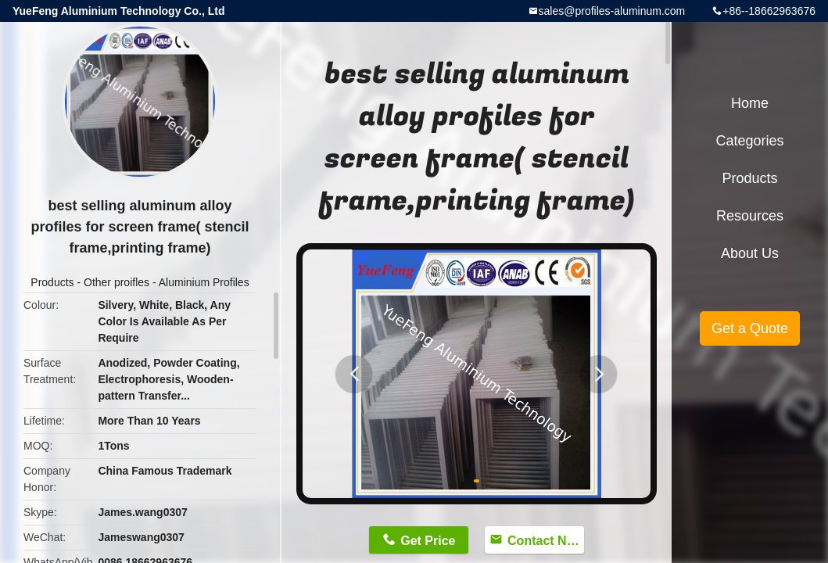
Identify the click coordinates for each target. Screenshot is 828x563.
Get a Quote (750, 328)
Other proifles (116, 282)
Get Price (427, 540)
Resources (749, 216)
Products (51, 282)
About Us (750, 253)
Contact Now (545, 540)
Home (750, 103)
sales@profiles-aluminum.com (612, 11)
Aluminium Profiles (204, 282)
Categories (749, 141)
